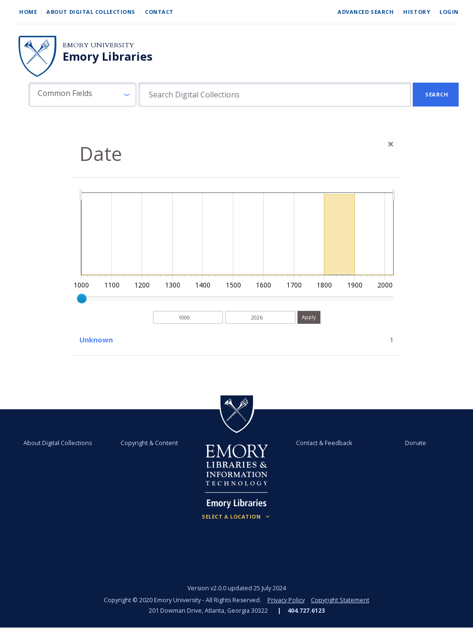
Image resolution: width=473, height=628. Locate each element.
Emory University (98, 45)
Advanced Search (366, 11)
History (416, 11)
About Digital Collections (90, 11)
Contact (159, 11)
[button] (82, 94)
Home (28, 11)
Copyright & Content (149, 443)
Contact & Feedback (324, 443)
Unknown (96, 339)
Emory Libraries (108, 56)
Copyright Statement (340, 600)
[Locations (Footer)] (236, 516)
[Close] (391, 143)
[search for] (275, 94)
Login (449, 11)
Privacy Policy (286, 600)
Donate (415, 443)
